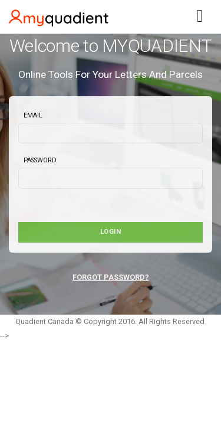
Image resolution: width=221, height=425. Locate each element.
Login (110, 232)
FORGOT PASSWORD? (110, 277)
